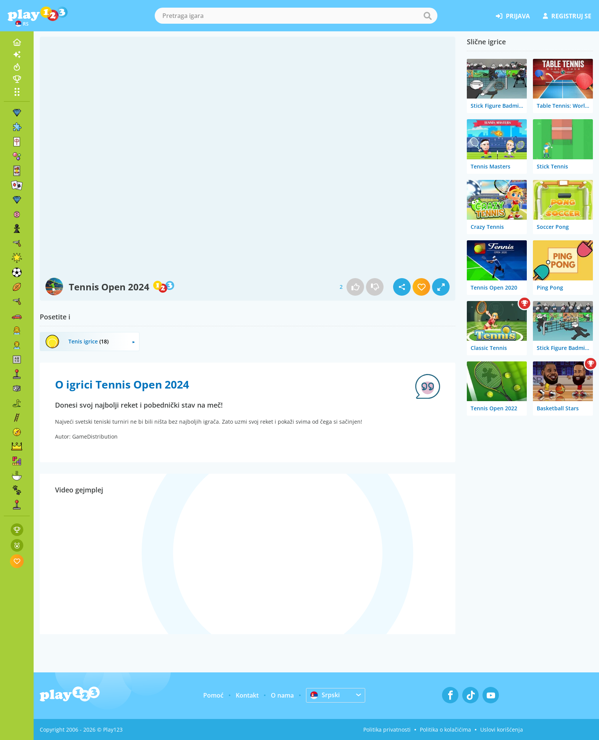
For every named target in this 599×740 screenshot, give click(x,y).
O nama (282, 695)
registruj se (567, 16)
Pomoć (213, 695)
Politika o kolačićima (445, 729)
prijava (513, 16)
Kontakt (247, 695)
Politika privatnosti (387, 729)
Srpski (325, 695)
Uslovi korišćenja (501, 729)
